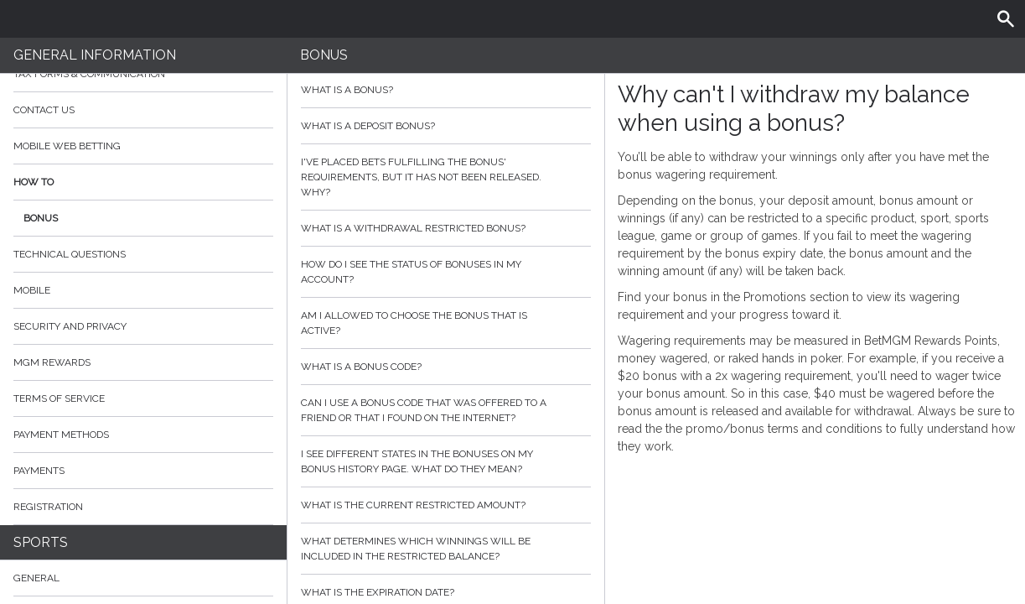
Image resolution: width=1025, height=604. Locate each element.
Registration (48, 507)
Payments (143, 470)
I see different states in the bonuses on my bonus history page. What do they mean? (445, 461)
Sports (40, 542)
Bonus (40, 218)
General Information (94, 55)
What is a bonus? (445, 90)
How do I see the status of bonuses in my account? (445, 271)
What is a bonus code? (445, 366)
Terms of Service (143, 398)
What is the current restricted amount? (445, 505)
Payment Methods (143, 434)
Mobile (31, 290)
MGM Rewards (52, 362)
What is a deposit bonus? (445, 126)
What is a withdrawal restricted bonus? (445, 228)
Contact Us (44, 110)
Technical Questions (69, 254)
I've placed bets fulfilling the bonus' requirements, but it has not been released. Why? (445, 177)
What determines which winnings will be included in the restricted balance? (445, 548)
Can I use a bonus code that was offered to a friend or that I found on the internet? (445, 410)
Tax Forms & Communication (143, 74)
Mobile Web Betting (67, 146)
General (36, 578)
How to (143, 182)
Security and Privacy (70, 326)
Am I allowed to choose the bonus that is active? (445, 323)
